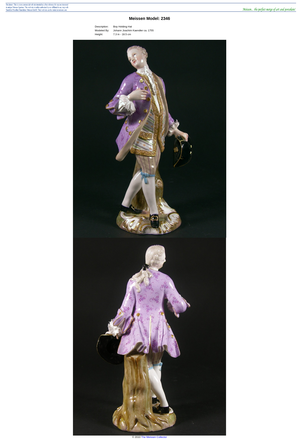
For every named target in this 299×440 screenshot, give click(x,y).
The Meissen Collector (154, 437)
